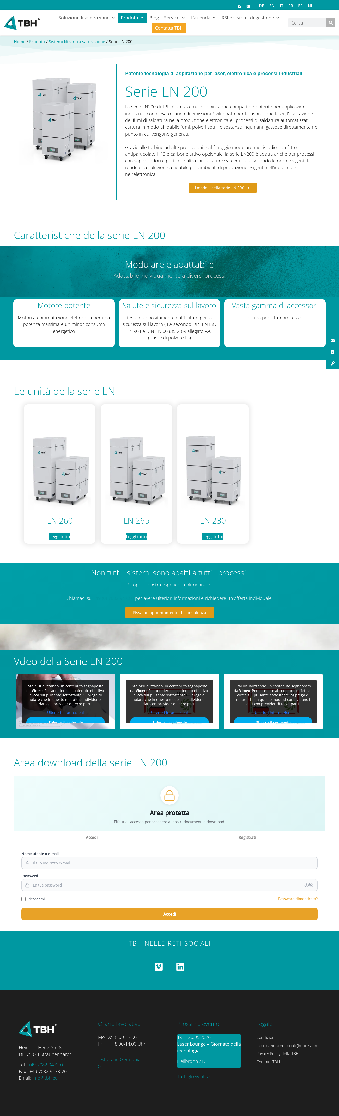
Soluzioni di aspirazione (87, 18)
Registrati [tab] (247, 837)
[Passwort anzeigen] (308, 885)
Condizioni (265, 1037)
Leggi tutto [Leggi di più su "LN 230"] (212, 536)
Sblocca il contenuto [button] (66, 722)
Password (29, 876)
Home (20, 41)
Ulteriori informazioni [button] (65, 712)
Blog (154, 18)
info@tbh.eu (45, 1078)
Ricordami (33, 899)
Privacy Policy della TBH (277, 1054)
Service (175, 18)
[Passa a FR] (291, 5)
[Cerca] (330, 22)
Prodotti (132, 18)
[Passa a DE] (261, 5)
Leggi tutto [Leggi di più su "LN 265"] (136, 536)
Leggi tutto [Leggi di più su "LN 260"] (59, 536)
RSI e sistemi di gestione (251, 18)
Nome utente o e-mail (40, 854)
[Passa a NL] (310, 5)
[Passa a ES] (300, 5)
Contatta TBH (169, 28)
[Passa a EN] (272, 5)
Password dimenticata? (298, 898)
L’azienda (203, 18)
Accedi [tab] (92, 837)
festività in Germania (119, 1059)
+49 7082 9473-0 (45, 1065)
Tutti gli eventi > (193, 1076)
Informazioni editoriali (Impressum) (287, 1045)
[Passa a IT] (281, 5)
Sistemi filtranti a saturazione (77, 41)
